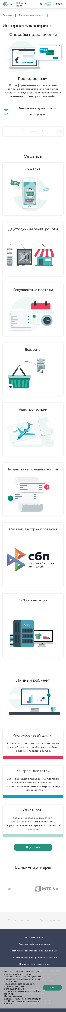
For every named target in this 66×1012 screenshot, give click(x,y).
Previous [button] (11, 131)
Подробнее (33, 847)
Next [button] (54, 131)
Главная (7, 15)
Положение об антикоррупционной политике (34, 958)
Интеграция (50, 920)
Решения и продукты (31, 15)
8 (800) (23, 4)
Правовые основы (34, 937)
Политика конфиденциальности (34, 944)
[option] (33, 82)
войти (57, 4)
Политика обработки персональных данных (34, 951)
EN (45, 4)
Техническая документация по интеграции (37, 111)
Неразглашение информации (34, 964)
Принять (52, 988)
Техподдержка (19, 920)
